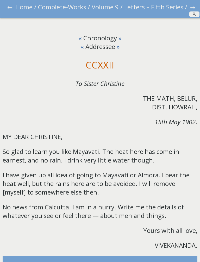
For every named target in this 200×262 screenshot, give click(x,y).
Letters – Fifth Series (153, 7)
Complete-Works (62, 7)
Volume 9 (105, 7)
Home (24, 7)
